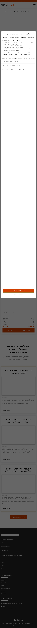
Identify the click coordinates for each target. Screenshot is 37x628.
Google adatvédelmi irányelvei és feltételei (24, 58)
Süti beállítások (18, 294)
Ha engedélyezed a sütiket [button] (10, 62)
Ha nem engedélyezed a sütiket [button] (11, 65)
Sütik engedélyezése (18, 290)
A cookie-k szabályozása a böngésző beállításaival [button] (13, 70)
